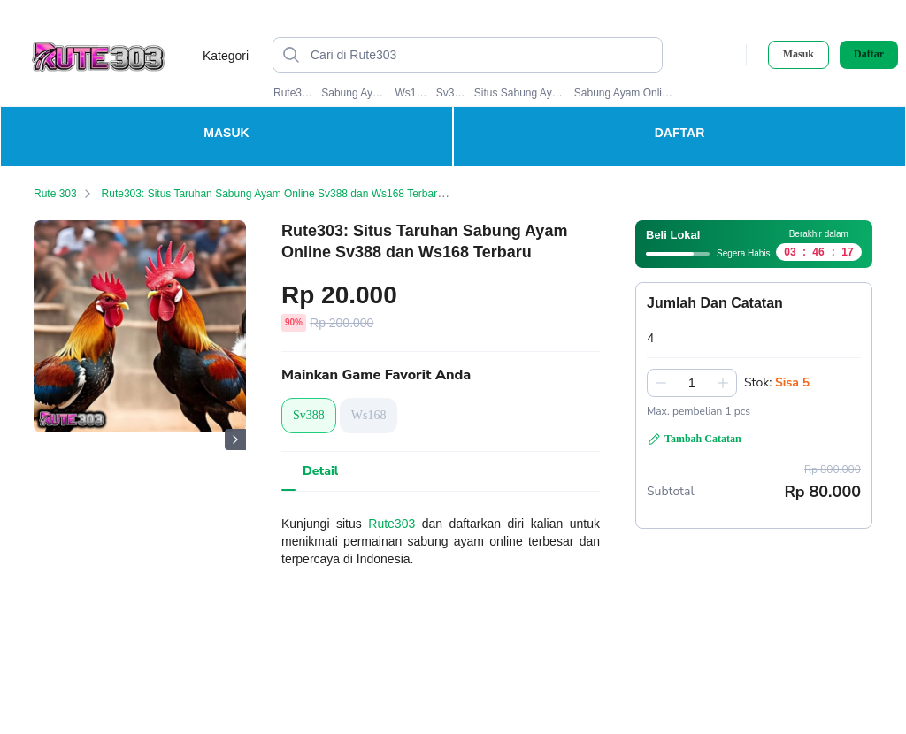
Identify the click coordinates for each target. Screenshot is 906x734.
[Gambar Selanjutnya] (235, 439)
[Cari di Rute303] (482, 55)
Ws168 (411, 93)
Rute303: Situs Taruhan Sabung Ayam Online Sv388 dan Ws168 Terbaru (283, 193)
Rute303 (293, 93)
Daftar (869, 54)
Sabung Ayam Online (623, 93)
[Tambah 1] (722, 383)
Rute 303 (66, 193)
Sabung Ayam (354, 93)
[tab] (320, 471)
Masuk (798, 54)
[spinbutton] (692, 383)
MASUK (226, 133)
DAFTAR (680, 133)
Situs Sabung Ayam (520, 93)
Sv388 (451, 93)
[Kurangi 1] (661, 383)
